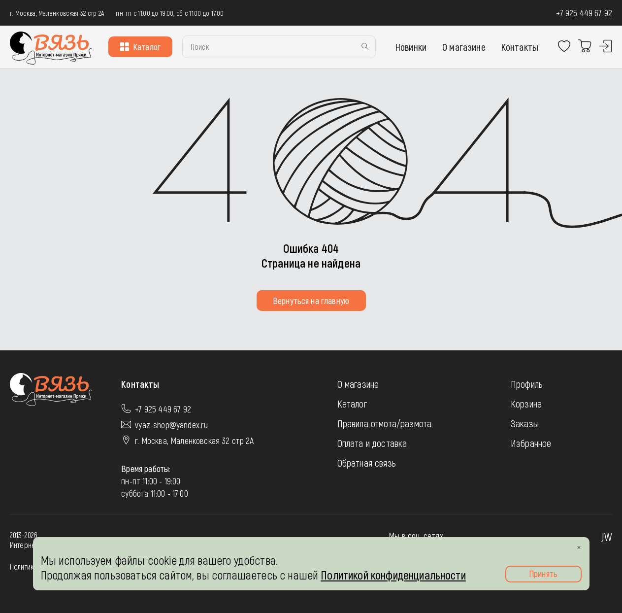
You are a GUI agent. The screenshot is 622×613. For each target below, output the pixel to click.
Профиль (527, 384)
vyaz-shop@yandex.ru (171, 424)
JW (606, 536)
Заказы (525, 423)
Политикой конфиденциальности (393, 575)
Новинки (410, 47)
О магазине (464, 47)
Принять (543, 573)
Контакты (519, 47)
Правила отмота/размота (384, 423)
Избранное (531, 443)
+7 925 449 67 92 (584, 12)
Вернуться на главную (311, 300)
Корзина (526, 403)
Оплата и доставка (372, 443)
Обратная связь (366, 463)
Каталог (140, 46)
